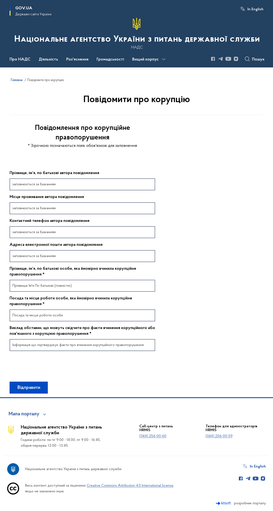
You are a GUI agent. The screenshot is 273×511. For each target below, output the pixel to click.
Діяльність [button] (48, 59)
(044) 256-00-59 (219, 436)
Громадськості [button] (110, 59)
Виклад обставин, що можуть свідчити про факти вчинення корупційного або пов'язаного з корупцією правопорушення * (82, 331)
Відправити (28, 387)
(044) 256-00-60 (152, 436)
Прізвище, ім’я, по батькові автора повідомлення (54, 173)
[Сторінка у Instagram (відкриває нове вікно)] (236, 59)
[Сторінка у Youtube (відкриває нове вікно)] (228, 59)
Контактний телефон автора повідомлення (49, 221)
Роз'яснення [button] (77, 59)
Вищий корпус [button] (145, 59)
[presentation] (46, 368)
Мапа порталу (24, 414)
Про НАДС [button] (20, 59)
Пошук (258, 59)
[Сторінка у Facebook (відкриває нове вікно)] (213, 59)
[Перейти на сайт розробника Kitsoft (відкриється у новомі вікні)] (224, 503)
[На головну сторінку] (136, 33)
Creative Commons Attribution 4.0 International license (130, 486)
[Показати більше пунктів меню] (163, 59)
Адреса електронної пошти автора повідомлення (56, 245)
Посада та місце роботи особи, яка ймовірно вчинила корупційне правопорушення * (71, 301)
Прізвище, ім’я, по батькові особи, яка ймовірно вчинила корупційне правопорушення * (73, 272)
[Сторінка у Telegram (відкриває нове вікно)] (221, 59)
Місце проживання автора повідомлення (47, 197)
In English (255, 9)
